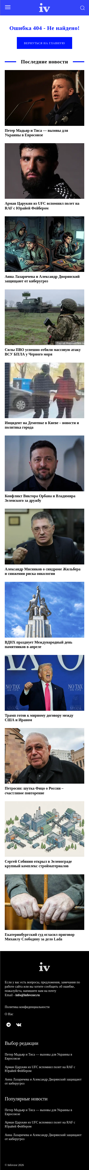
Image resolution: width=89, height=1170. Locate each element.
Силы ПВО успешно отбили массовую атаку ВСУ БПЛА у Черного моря (43, 352)
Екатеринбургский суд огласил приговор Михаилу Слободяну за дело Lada (40, 937)
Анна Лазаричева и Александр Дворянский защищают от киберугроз (42, 279)
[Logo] (44, 7)
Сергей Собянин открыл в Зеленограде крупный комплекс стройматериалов (38, 863)
